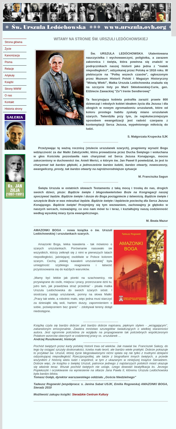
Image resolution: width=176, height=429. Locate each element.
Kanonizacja (12, 55)
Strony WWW (13, 88)
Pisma (8, 62)
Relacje (9, 68)
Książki (9, 82)
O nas (8, 95)
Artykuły (9, 75)
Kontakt (9, 102)
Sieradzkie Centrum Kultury (90, 394)
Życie (8, 48)
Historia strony (13, 108)
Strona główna (13, 42)
